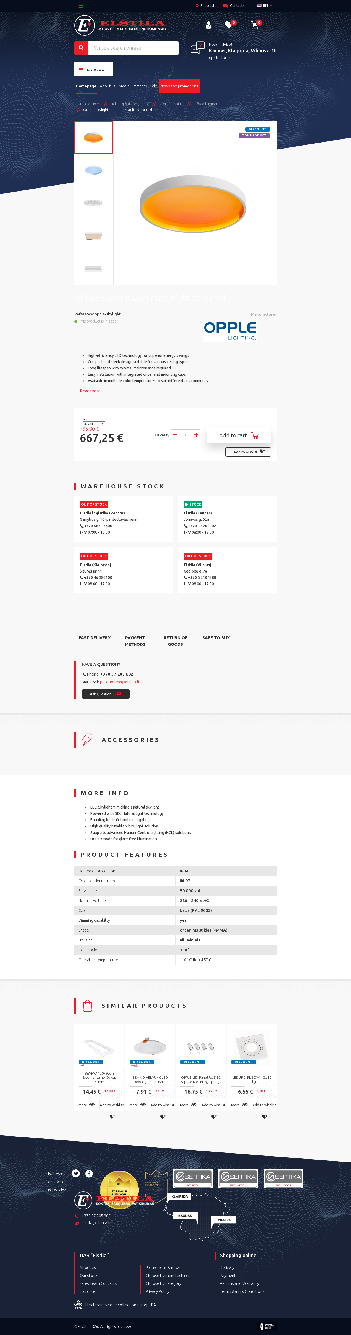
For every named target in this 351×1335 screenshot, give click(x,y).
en (262, 5)
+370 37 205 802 (116, 674)
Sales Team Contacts (98, 1283)
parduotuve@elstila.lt (120, 681)
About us (107, 86)
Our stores (89, 1275)
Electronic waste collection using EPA (115, 1305)
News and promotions (179, 86)
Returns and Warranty (239, 1283)
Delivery (227, 1267)
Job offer (88, 1291)
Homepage (86, 86)
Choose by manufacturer (168, 1275)
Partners (139, 86)
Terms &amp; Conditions (242, 1291)
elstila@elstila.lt (92, 1223)
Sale (153, 86)
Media (124, 86)
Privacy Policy (157, 1291)
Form (87, 419)
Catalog (91, 69)
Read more (90, 390)
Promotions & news (163, 1267)
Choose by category (163, 1283)
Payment (228, 1275)
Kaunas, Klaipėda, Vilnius (237, 50)
